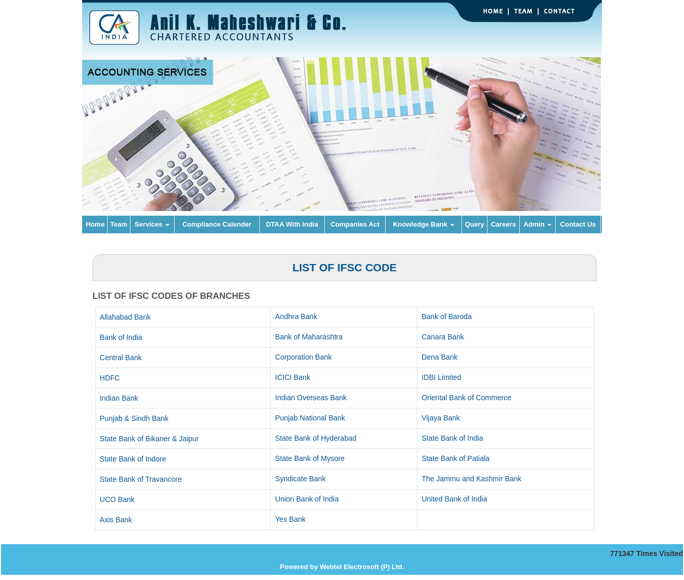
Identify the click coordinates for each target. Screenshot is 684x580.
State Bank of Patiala (456, 458)
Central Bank (121, 357)
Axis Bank (116, 520)
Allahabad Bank (125, 317)
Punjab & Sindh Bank (134, 418)
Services (152, 224)
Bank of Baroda (447, 316)
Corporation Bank (303, 357)
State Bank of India (452, 438)
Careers (503, 224)
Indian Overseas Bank (311, 397)
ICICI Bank (292, 377)
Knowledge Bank (423, 224)
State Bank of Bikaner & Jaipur (149, 438)
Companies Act (355, 224)
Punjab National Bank (310, 418)
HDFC (110, 378)
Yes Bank (290, 519)
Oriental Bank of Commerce (466, 397)
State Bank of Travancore (141, 479)
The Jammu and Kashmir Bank (471, 478)
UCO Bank (117, 499)
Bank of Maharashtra (309, 337)
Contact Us (578, 224)
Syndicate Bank (300, 478)
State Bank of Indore (133, 459)
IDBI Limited (441, 377)
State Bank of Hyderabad (315, 438)
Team (118, 224)
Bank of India (121, 337)
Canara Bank (443, 337)
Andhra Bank (296, 316)
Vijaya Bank (441, 418)
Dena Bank (439, 357)
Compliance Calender (217, 224)
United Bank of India (454, 499)
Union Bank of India (306, 499)
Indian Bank (119, 398)
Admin (537, 224)
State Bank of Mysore (310, 458)
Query (474, 224)
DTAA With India (292, 224)
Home (95, 224)
